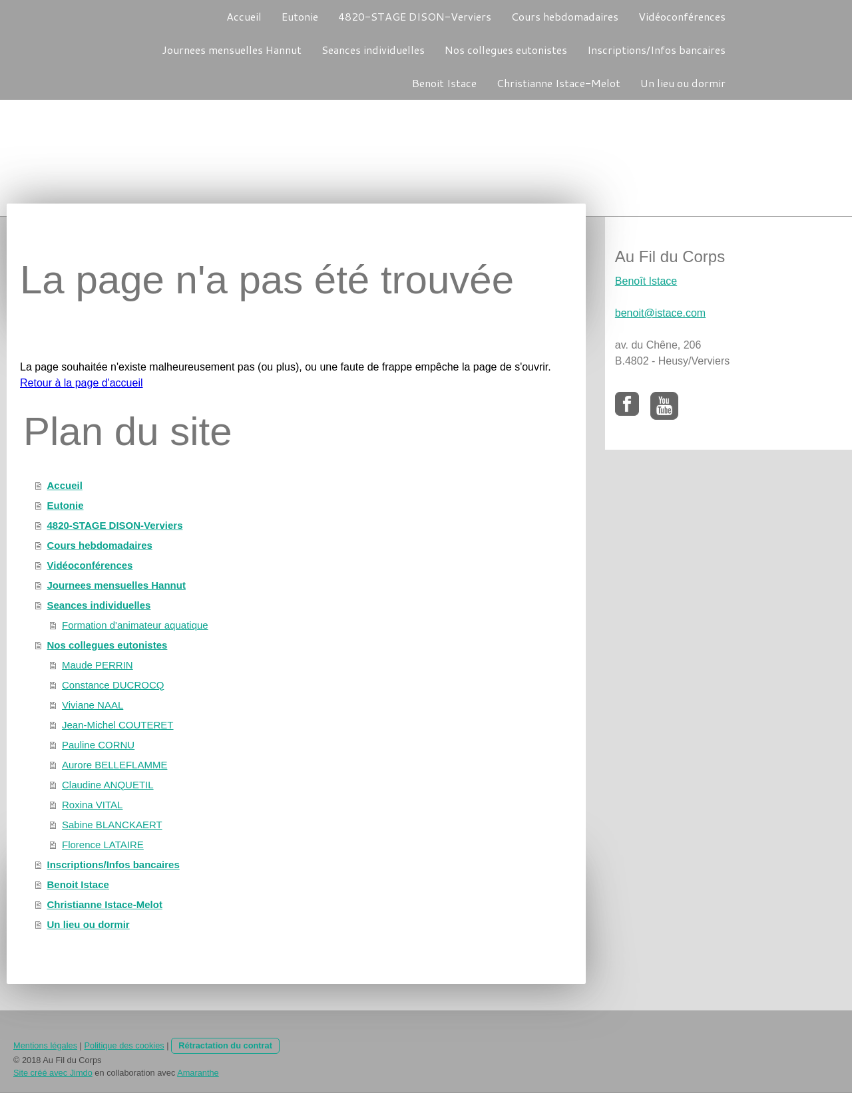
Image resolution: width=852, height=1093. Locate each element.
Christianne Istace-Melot (558, 82)
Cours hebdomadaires (564, 16)
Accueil (244, 16)
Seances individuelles (373, 49)
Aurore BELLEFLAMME (114, 764)
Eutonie (300, 16)
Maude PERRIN (97, 665)
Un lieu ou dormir (683, 82)
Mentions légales (45, 1045)
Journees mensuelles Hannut (232, 49)
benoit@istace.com (660, 313)
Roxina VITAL (92, 804)
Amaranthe (198, 1073)
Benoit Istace (444, 82)
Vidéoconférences (682, 16)
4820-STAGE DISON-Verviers (414, 16)
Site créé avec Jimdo (53, 1073)
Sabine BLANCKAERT (112, 824)
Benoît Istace (646, 281)
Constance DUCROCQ (113, 685)
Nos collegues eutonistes (506, 49)
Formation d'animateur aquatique (135, 625)
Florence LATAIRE (103, 844)
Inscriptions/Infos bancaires (656, 49)
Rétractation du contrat (225, 1045)
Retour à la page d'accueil (81, 383)
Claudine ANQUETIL (108, 784)
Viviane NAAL (92, 704)
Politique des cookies (124, 1045)
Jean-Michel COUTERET (118, 724)
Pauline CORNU (98, 744)
